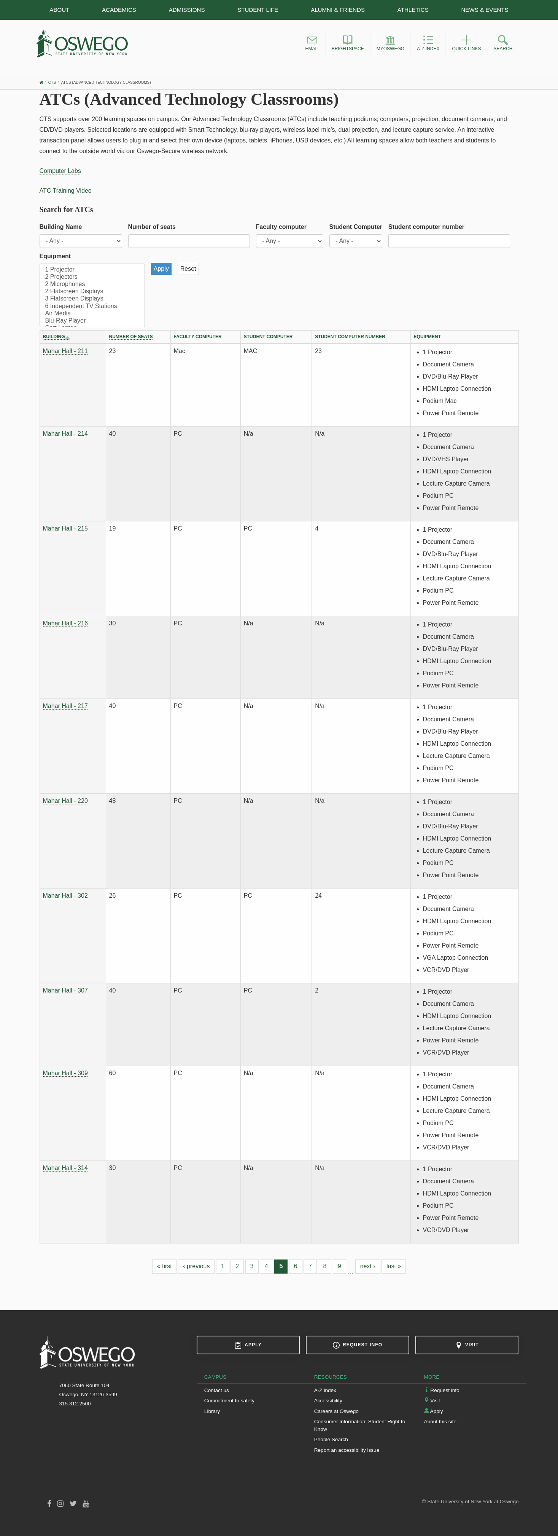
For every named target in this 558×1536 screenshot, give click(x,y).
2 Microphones (92, 284)
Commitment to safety (229, 1400)
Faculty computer (281, 227)
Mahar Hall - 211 (65, 351)
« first (164, 1266)
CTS (52, 82)
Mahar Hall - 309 (65, 1073)
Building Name (61, 227)
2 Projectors (92, 277)
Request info (357, 1345)
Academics (119, 9)
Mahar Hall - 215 (65, 528)
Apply (248, 1345)
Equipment (55, 256)
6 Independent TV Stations (92, 306)
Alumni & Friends (338, 9)
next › (367, 1266)
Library (212, 1411)
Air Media (92, 313)
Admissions (187, 9)
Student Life (257, 9)
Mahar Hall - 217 (65, 706)
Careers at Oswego (336, 1411)
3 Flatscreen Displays (92, 298)
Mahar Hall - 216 (65, 623)
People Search (331, 1439)
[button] (312, 44)
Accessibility (328, 1400)
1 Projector (92, 269)
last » (393, 1266)
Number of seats (152, 227)
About (59, 9)
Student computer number (426, 227)
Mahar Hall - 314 (65, 1168)
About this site (440, 1421)
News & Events (484, 9)
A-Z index (325, 1390)
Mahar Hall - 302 (65, 895)
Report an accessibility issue (347, 1450)
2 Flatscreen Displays (92, 291)
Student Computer (356, 227)
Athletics (413, 9)
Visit (467, 1345)
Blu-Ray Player (92, 320)
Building (56, 336)
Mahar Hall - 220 (65, 801)
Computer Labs (60, 171)
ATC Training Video (66, 190)
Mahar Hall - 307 (65, 990)
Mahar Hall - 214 (65, 433)
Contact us (216, 1390)
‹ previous (196, 1266)
